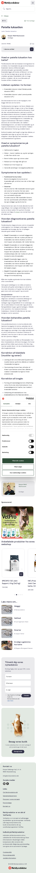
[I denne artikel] (18, 49)
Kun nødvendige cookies (18, 472)
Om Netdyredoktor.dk (10, 792)
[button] (14, 594)
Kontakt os (6, 806)
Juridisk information (9, 858)
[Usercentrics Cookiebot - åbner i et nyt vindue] (26, 398)
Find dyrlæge (7, 803)
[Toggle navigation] (33, 3)
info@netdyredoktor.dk (11, 776)
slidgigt (17, 212)
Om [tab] (29, 403)
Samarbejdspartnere (10, 796)
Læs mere (10, 701)
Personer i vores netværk (11, 799)
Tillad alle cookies (18, 460)
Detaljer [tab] (18, 403)
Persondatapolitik (9, 855)
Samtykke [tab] (6, 403)
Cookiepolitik (7, 852)
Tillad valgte (18, 467)
